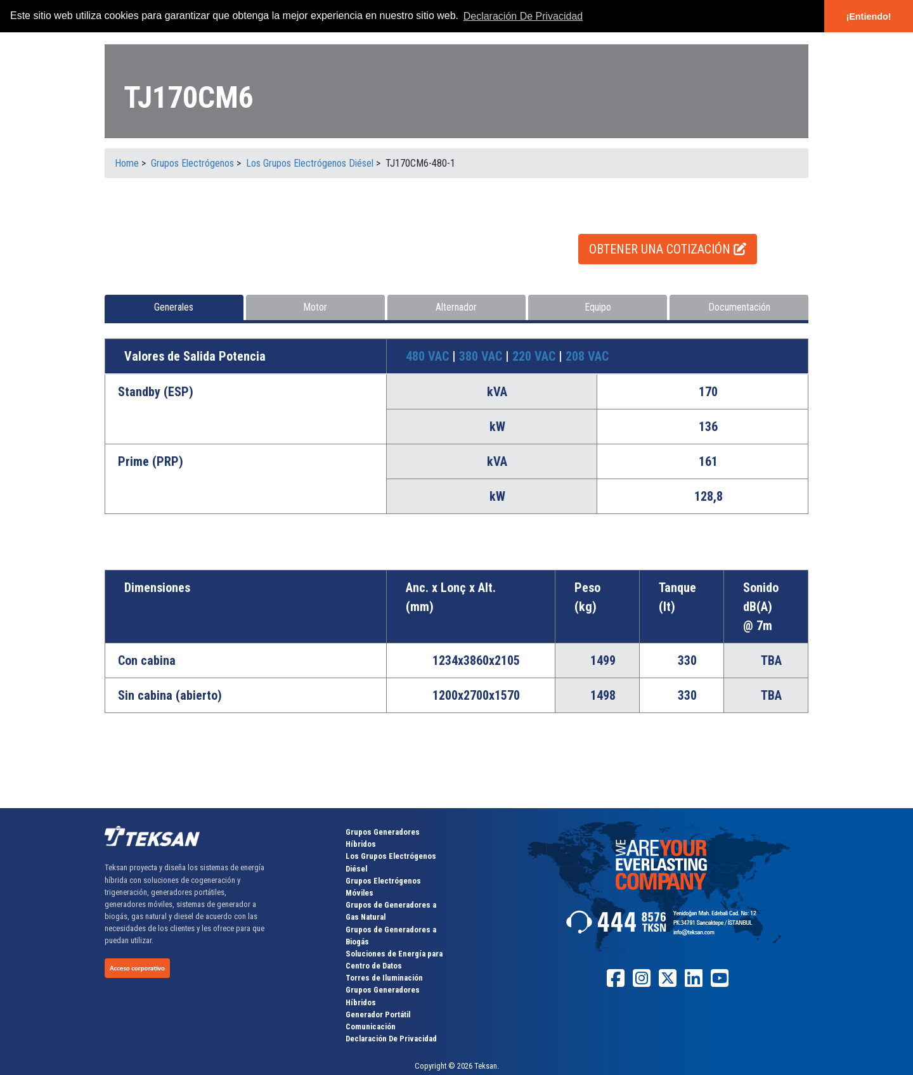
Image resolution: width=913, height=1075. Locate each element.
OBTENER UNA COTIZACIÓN (667, 249)
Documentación (739, 307)
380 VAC (482, 356)
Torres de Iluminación (384, 977)
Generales (173, 307)
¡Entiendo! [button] (868, 16)
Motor (315, 307)
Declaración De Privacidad (391, 1038)
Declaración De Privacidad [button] (523, 16)
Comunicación (371, 1026)
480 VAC (429, 356)
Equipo (598, 307)
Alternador (456, 307)
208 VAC (587, 356)
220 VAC (535, 356)
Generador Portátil (378, 1014)
